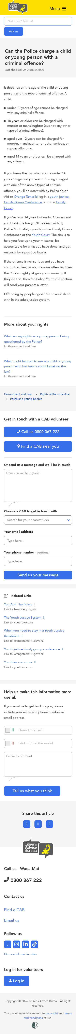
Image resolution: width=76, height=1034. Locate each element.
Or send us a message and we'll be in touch (37, 465)
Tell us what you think (32, 791)
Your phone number (26, 552)
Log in (16, 981)
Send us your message (38, 575)
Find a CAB (14, 910)
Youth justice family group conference (32, 649)
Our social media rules (20, 954)
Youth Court (41, 235)
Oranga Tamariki (26, 196)
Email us (11, 920)
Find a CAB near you (38, 446)
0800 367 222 (23, 880)
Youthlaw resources (18, 662)
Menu (57, 8)
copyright (52, 1013)
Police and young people (26, 399)
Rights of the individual (55, 394)
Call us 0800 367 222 (38, 431)
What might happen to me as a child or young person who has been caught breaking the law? (37, 366)
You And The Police (18, 604)
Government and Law (18, 394)
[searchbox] (38, 21)
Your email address (18, 532)
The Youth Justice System (23, 617)
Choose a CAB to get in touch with (30, 511)
